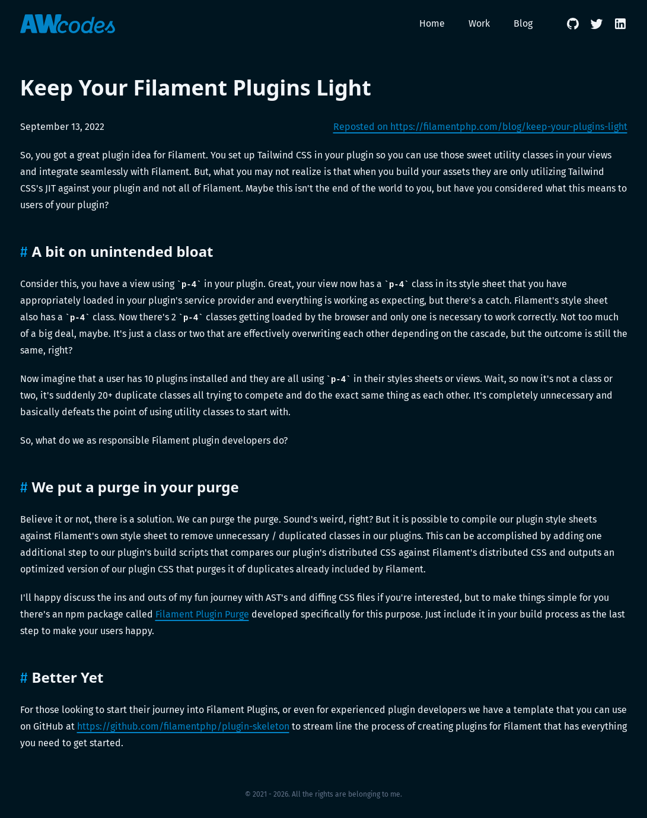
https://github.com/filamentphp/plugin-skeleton (183, 726)
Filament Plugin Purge (202, 614)
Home (432, 23)
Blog (523, 23)
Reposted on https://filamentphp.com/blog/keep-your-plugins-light (480, 126)
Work (479, 23)
